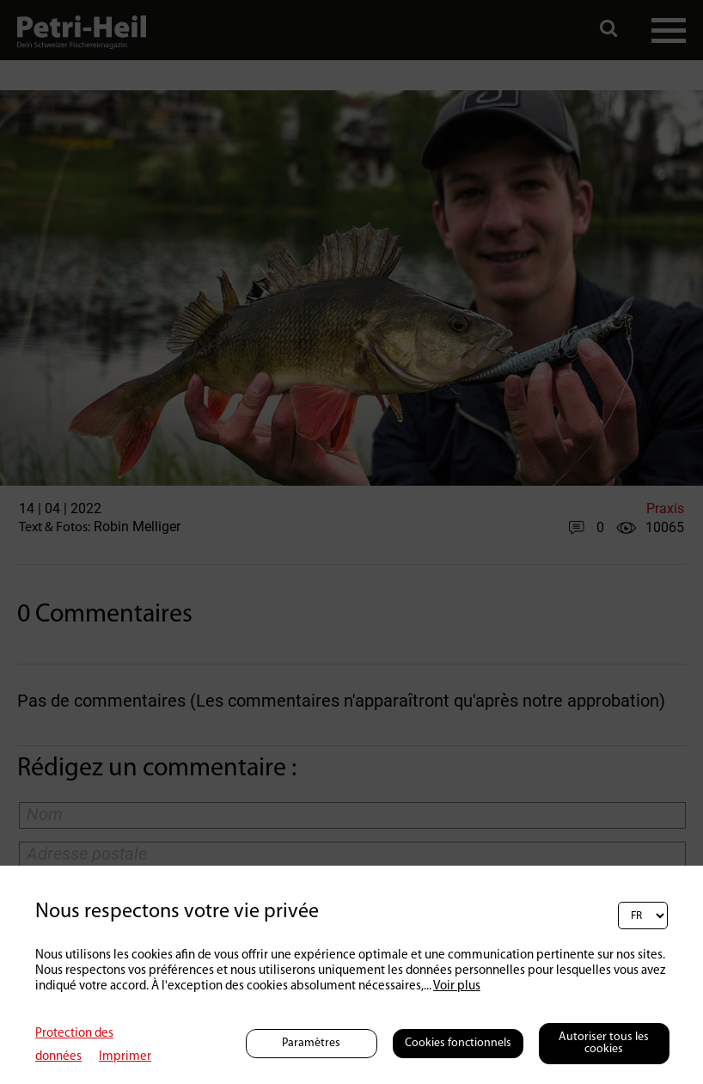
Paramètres (311, 1043)
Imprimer (125, 1056)
